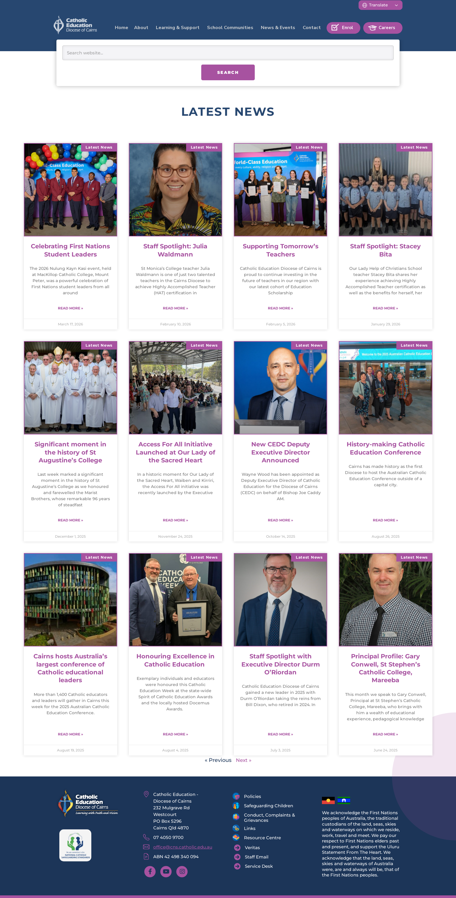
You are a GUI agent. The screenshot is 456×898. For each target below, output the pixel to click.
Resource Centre (262, 838)
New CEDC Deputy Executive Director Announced (280, 452)
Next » (243, 761)
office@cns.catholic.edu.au (182, 848)
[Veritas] (247, 848)
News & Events (278, 27)
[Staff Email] (251, 858)
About (141, 27)
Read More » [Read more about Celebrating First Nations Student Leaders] (70, 308)
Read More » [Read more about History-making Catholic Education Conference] (385, 521)
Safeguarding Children (268, 806)
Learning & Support (178, 27)
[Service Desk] (253, 867)
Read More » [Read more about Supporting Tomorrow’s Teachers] (280, 308)
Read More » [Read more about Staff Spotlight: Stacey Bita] (385, 308)
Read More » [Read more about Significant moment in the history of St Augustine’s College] (70, 521)
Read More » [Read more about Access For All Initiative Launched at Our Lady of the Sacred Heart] (175, 521)
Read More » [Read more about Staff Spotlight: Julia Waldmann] (175, 308)
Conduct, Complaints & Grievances (269, 818)
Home (121, 27)
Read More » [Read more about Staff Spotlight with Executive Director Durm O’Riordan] (280, 735)
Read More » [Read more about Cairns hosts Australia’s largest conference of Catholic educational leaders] (70, 735)
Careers (387, 28)
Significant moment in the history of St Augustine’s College (70, 452)
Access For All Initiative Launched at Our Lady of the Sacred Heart (175, 452)
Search (228, 72)
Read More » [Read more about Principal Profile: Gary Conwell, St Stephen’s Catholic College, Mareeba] (385, 735)
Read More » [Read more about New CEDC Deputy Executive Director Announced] (280, 521)
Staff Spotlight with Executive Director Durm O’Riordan (280, 664)
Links (250, 829)
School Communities (230, 27)
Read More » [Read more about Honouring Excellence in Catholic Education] (175, 735)
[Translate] (380, 5)
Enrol (347, 28)
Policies (252, 797)
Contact (312, 27)
